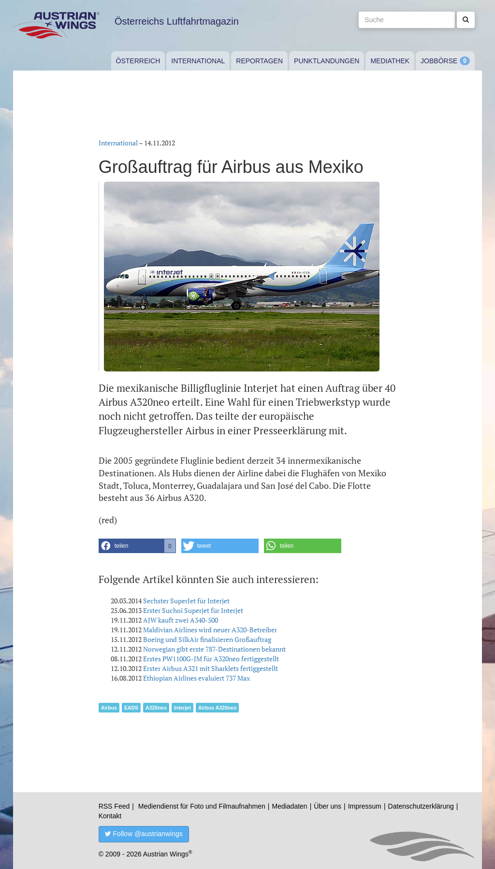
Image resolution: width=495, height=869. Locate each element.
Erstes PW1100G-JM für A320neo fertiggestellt (211, 658)
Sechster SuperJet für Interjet (186, 600)
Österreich (138, 61)
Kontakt (110, 816)
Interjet (182, 708)
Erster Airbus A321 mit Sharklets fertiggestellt (210, 668)
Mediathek (389, 61)
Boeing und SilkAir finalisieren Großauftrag (207, 639)
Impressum (364, 806)
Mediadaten (289, 806)
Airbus (109, 708)
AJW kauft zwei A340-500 (180, 620)
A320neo (156, 708)
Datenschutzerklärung (421, 806)
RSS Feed (114, 806)
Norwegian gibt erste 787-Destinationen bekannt (214, 649)
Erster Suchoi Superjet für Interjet (193, 610)
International (198, 61)
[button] (137, 546)
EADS (131, 708)
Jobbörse (439, 61)
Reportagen (259, 61)
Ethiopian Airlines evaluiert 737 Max (196, 678)
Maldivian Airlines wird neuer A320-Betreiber (210, 629)
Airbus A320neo (217, 708)
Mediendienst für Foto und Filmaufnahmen (201, 806)
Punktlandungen (326, 61)
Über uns (327, 806)
